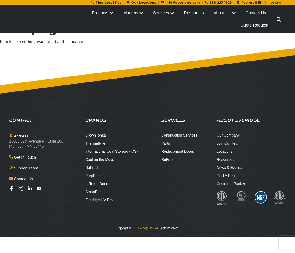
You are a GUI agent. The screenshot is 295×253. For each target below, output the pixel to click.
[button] (279, 19)
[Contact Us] (11, 194)
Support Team (26, 184)
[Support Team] (11, 183)
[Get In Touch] (11, 172)
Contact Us (23, 195)
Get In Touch (25, 173)
